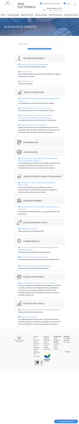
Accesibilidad (67, 338)
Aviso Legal (67, 342)
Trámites (46, 345)
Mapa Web (66, 340)
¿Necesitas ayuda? (66, 421)
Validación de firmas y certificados (47, 338)
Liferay (3, 368)
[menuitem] (3, 15)
